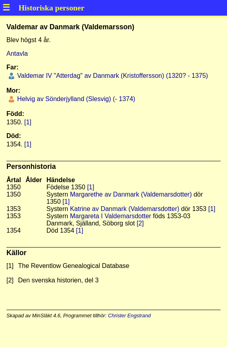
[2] (140, 223)
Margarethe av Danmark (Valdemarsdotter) (131, 194)
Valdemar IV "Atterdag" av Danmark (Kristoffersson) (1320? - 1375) (111, 75)
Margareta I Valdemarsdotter (110, 216)
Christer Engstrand (129, 316)
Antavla (17, 53)
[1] (27, 122)
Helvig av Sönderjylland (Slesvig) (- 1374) (75, 98)
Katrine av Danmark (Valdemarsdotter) (124, 208)
